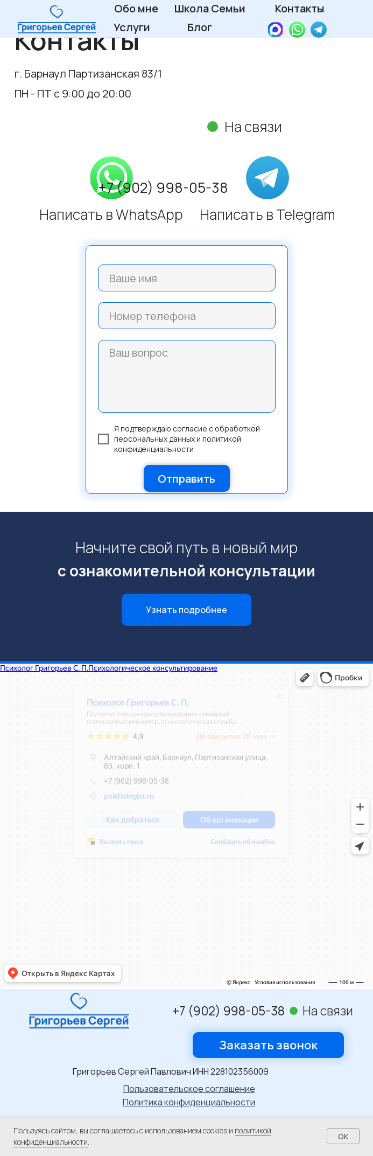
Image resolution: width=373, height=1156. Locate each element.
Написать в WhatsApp (111, 214)
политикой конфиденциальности (177, 444)
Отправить (186, 478)
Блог (199, 27)
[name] (187, 277)
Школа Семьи (209, 8)
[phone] (187, 315)
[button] (268, 1045)
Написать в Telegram (267, 214)
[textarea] (187, 376)
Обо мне (136, 8)
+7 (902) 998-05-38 (163, 187)
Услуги (132, 27)
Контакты (300, 8)
